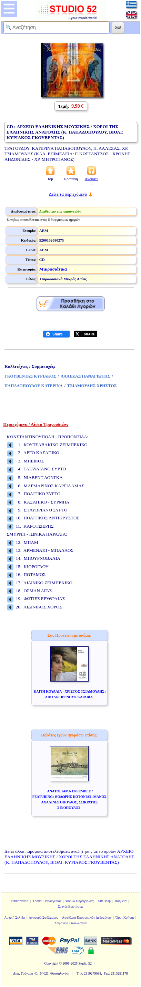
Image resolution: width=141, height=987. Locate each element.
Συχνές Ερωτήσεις (70, 906)
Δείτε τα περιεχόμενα (68, 194)
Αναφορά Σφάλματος (43, 917)
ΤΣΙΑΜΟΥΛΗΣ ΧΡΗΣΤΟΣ (92, 385)
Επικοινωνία (20, 901)
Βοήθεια (121, 901)
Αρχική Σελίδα (14, 917)
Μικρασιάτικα (53, 269)
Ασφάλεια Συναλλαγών (70, 923)
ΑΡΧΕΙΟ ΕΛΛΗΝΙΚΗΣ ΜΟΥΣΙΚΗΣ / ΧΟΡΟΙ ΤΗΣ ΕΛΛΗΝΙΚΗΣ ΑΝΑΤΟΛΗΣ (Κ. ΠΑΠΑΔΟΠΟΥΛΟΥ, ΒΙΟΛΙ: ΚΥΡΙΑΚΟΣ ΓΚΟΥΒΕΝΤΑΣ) (69, 857)
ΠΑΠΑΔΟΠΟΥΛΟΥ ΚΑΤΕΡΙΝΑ (33, 385)
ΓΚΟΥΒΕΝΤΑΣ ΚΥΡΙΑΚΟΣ (30, 376)
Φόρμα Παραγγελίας (80, 901)
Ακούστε (91, 181)
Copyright (51, 963)
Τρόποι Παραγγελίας (46, 901)
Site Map (104, 901)
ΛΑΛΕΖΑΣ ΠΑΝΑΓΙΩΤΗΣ (85, 376)
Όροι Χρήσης (124, 917)
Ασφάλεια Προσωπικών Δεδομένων (87, 917)
